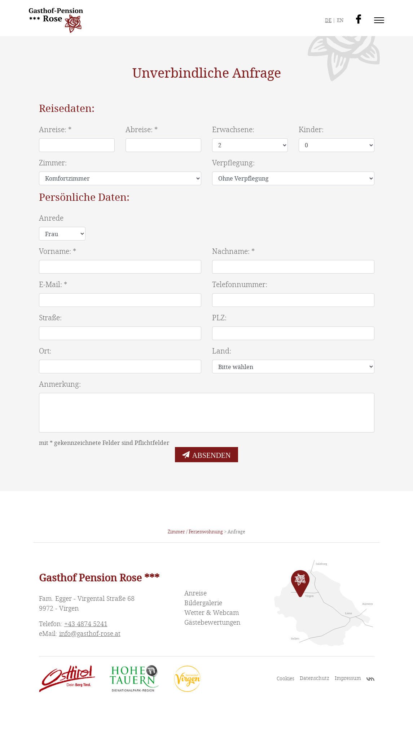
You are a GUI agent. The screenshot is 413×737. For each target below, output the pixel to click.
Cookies (285, 678)
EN (340, 20)
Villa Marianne (370, 680)
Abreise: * (142, 130)
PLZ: (219, 318)
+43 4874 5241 (85, 624)
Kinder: (311, 130)
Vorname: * (57, 251)
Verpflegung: (233, 163)
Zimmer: (53, 163)
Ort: (45, 351)
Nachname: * (233, 251)
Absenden (211, 454)
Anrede (51, 218)
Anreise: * (55, 130)
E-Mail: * (53, 284)
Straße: (50, 318)
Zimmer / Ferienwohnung (195, 532)
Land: (221, 351)
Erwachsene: (233, 130)
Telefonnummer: (239, 284)
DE (328, 20)
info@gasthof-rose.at (89, 633)
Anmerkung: (60, 384)
